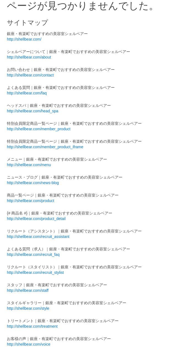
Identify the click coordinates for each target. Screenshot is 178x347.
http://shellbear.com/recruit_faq (33, 254)
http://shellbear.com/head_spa (32, 111)
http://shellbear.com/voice (28, 344)
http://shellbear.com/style (28, 308)
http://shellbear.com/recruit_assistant (38, 236)
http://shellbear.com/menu (29, 165)
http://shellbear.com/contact (30, 75)
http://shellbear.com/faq (27, 93)
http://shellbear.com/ (24, 39)
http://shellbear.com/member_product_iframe (45, 147)
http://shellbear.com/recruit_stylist (35, 272)
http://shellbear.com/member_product (38, 129)
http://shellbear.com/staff (28, 290)
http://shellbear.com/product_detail (36, 218)
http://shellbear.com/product (30, 200)
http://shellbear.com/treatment (32, 326)
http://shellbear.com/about (29, 57)
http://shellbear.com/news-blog (33, 183)
